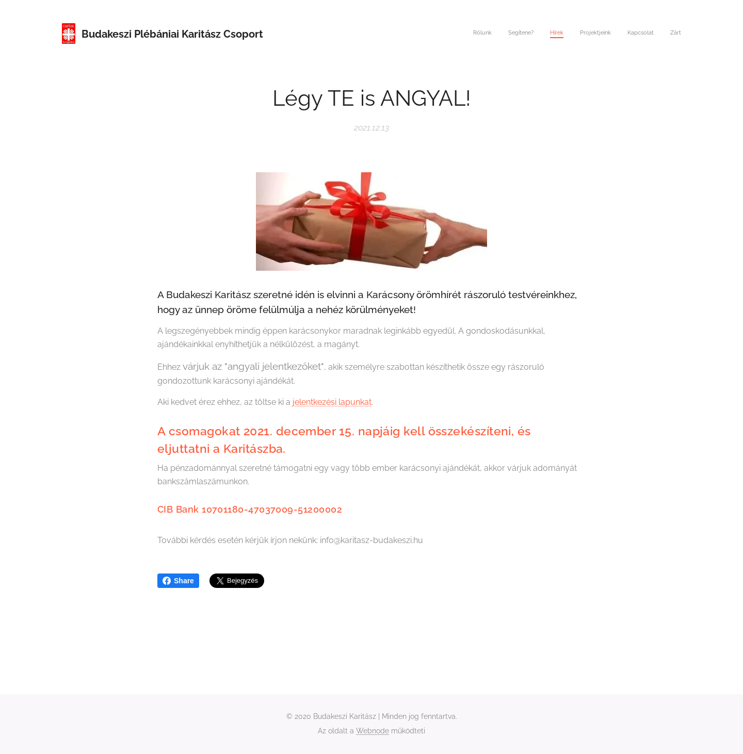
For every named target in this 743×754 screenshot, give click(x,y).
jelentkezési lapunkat (332, 402)
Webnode (372, 731)
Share (178, 581)
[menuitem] (601, 33)
